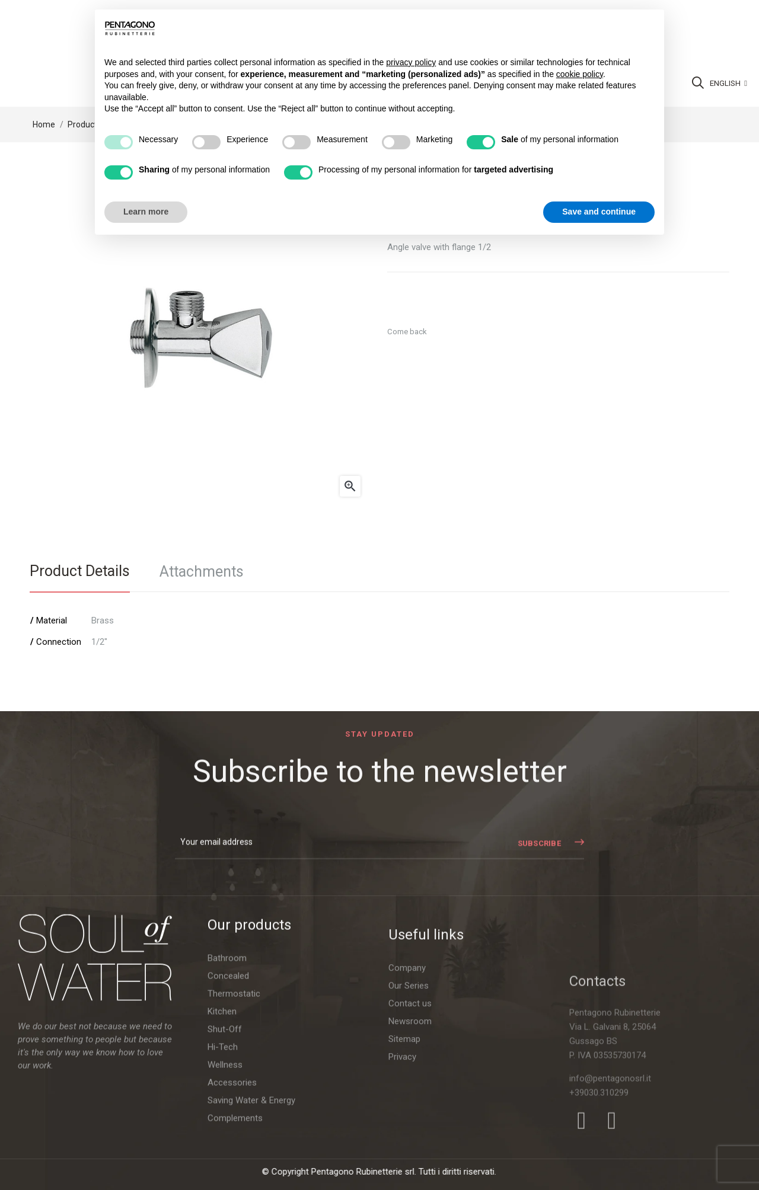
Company (407, 1146)
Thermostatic (234, 1126)
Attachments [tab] (202, 571)
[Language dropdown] (728, 83)
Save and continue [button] (599, 211)
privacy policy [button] (411, 62)
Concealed (228, 1108)
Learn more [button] (145, 211)
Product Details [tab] (80, 571)
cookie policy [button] (579, 74)
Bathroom (227, 1091)
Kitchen (222, 1144)
